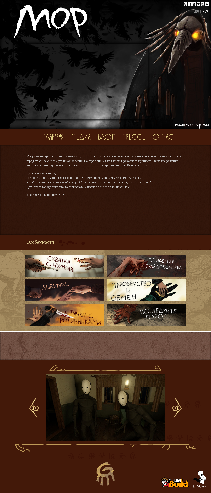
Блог (106, 136)
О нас (162, 136)
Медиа (80, 136)
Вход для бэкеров (184, 125)
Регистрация (202, 125)
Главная (53, 136)
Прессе (133, 136)
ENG (196, 12)
